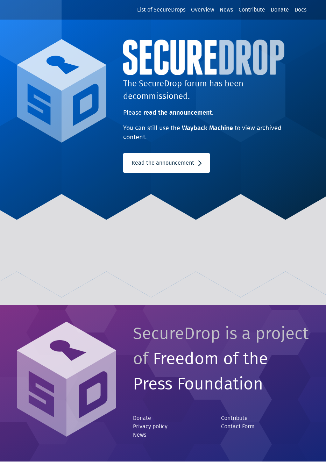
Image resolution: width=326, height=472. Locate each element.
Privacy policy (150, 426)
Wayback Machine (207, 128)
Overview (202, 10)
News (226, 10)
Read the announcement (166, 163)
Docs (300, 10)
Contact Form (238, 426)
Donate (280, 10)
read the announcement (177, 113)
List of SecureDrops (161, 10)
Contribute (252, 10)
